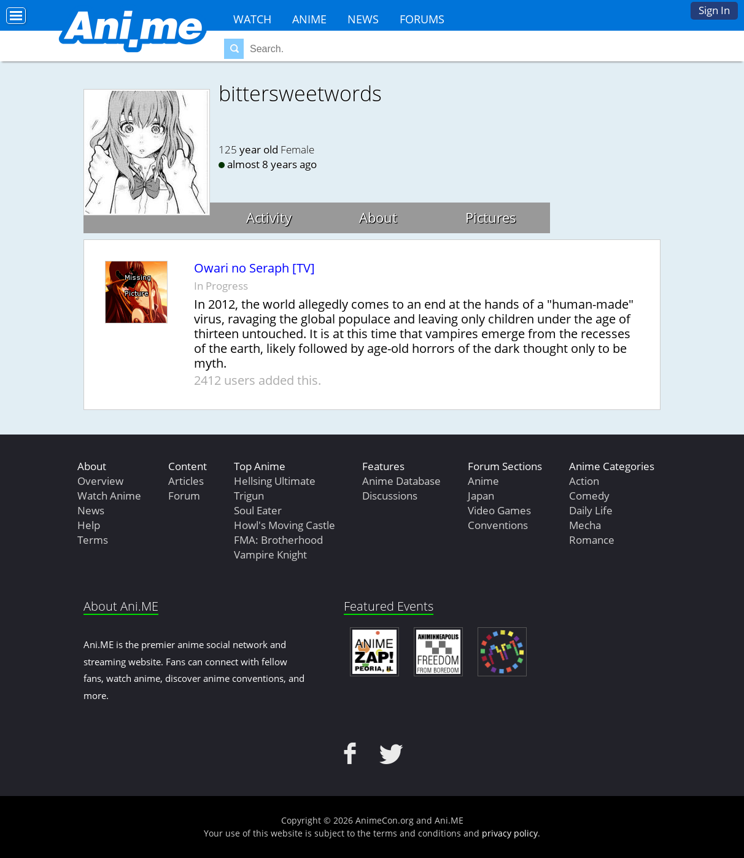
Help (88, 525)
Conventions (498, 525)
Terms (92, 540)
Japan (481, 496)
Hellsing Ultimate (275, 481)
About (378, 217)
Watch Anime (109, 496)
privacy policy (510, 833)
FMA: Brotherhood (278, 540)
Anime (309, 19)
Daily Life (591, 510)
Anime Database (401, 481)
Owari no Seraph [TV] (254, 268)
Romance (591, 540)
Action (584, 481)
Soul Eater (258, 510)
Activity (269, 217)
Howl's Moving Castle (284, 525)
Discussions (389, 496)
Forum (184, 496)
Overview (100, 481)
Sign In (714, 10)
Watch (252, 19)
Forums (422, 19)
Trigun (249, 496)
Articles (186, 481)
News (363, 19)
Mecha (585, 525)
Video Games (499, 510)
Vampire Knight (270, 554)
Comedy (589, 496)
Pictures (490, 217)
